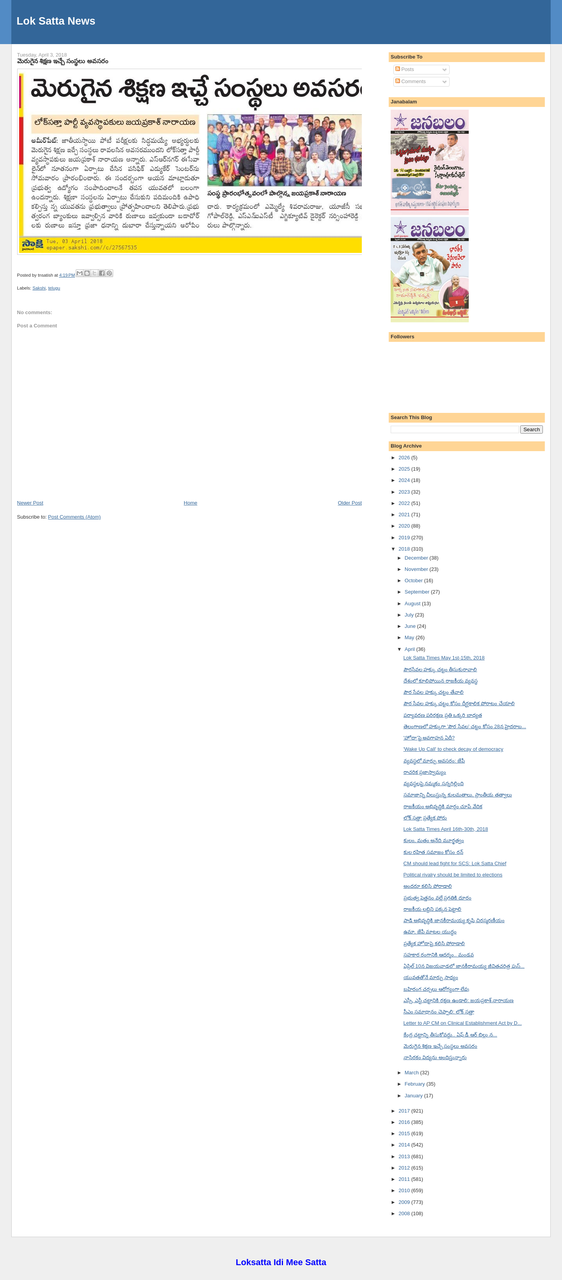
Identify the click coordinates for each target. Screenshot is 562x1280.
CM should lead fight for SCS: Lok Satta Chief (455, 863)
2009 (404, 1202)
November (417, 569)
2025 (404, 469)
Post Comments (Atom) (74, 517)
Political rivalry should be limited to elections (453, 875)
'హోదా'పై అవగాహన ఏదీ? (429, 738)
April (410, 649)
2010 (404, 1190)
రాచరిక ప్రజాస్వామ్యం (425, 772)
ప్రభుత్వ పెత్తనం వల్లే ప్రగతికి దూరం (437, 898)
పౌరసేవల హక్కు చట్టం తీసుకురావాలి (440, 669)
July (410, 615)
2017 (404, 1111)
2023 (404, 492)
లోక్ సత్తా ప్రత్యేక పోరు (425, 818)
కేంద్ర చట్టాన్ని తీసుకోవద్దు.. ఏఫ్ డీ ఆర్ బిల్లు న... (450, 1035)
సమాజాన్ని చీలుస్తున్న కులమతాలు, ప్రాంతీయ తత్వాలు (458, 795)
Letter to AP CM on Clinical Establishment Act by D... (463, 1023)
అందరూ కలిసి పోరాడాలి (428, 886)
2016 (404, 1122)
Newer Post (30, 503)
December (417, 558)
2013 (404, 1156)
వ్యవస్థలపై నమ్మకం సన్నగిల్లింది (434, 783)
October (414, 580)
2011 (404, 1179)
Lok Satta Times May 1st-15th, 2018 (444, 658)
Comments (410, 81)
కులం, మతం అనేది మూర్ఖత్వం (434, 840)
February (416, 1084)
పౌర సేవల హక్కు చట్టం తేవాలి (434, 692)
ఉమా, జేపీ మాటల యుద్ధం (430, 932)
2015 (404, 1133)
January (414, 1096)
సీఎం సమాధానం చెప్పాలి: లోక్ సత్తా (439, 1012)
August (413, 603)
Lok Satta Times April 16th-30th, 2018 (446, 829)
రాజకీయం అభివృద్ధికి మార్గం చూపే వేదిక (443, 806)
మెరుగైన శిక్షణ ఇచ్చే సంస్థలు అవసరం (62, 60)
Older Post (350, 503)
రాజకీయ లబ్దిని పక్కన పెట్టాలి (433, 909)
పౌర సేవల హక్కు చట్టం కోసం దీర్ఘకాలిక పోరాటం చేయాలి (459, 703)
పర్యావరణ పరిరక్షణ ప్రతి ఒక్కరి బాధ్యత (443, 715)
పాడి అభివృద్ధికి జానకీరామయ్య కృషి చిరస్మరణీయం (454, 920)
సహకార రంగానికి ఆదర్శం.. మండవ (439, 955)
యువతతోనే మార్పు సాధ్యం (431, 977)
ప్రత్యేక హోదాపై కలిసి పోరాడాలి (434, 943)
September (418, 592)
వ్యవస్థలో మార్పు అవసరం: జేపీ (434, 761)
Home (190, 503)
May (410, 637)
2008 (404, 1213)
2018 (404, 549)
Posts (404, 69)
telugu (54, 288)
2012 (404, 1168)
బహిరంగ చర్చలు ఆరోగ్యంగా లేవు (437, 989)
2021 (404, 514)
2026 (404, 457)
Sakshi (39, 288)
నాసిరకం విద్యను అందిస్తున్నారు (435, 1057)
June (411, 626)
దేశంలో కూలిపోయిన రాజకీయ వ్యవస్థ (441, 681)
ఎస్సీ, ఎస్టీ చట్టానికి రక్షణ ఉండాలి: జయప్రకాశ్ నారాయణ (459, 1000)
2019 (404, 537)
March (412, 1073)
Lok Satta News (56, 21)
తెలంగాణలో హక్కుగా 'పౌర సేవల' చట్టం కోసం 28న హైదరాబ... (465, 726)
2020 (404, 526)
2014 (404, 1145)
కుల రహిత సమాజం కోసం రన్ (433, 852)
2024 (404, 480)
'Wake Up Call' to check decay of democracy (453, 749)
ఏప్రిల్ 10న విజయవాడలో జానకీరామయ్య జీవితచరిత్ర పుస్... (464, 966)
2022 (404, 503)
